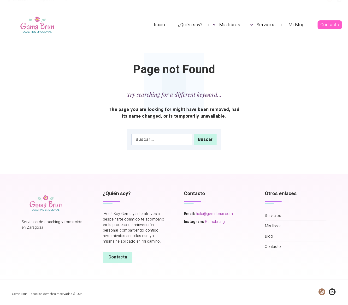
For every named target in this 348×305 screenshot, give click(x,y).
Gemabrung (215, 222)
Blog (269, 236)
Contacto (329, 24)
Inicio (159, 24)
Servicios (266, 24)
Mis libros (229, 24)
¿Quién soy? (190, 24)
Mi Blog (296, 24)
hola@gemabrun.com (49, 5)
